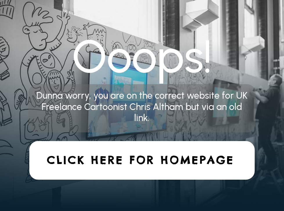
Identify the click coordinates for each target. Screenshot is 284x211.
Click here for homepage (140, 160)
